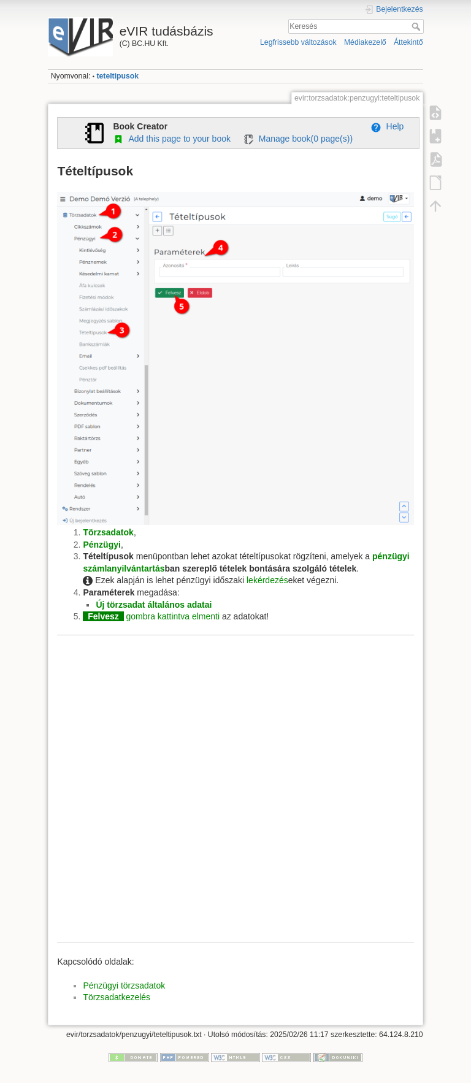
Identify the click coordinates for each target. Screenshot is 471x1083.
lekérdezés (267, 580)
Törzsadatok (108, 532)
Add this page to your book (172, 139)
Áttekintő (408, 42)
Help (387, 126)
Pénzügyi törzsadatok (124, 985)
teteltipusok (117, 76)
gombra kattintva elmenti (173, 616)
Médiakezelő (365, 42)
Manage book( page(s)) (298, 139)
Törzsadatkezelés (116, 997)
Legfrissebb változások (298, 42)
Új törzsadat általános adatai (154, 605)
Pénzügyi (101, 544)
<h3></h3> (235, 795)
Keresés (417, 26)
